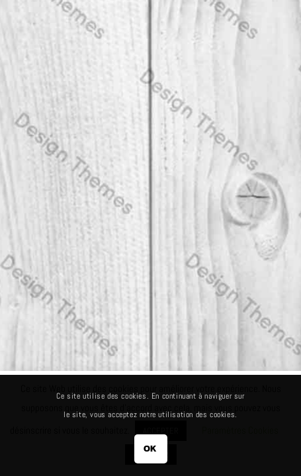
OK (150, 449)
